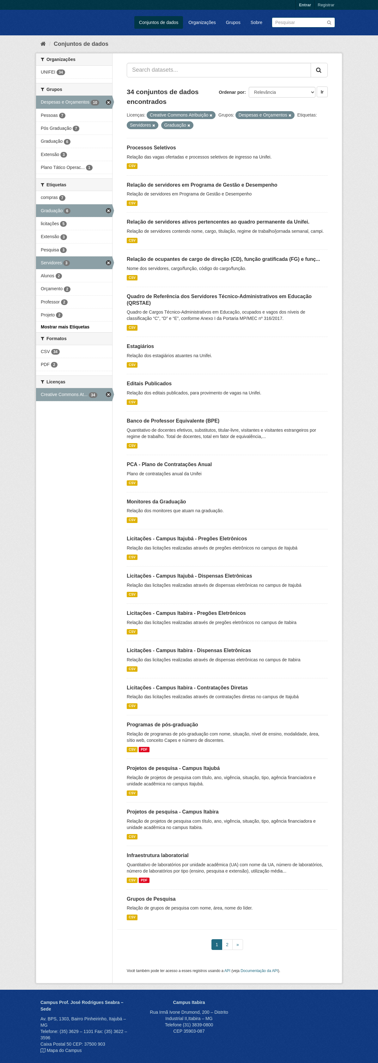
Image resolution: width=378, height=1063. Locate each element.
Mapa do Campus (64, 1050)
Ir (322, 91)
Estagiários (140, 346)
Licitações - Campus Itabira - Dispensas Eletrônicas (189, 650)
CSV (132, 166)
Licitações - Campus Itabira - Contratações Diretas (187, 687)
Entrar (305, 5)
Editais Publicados (149, 383)
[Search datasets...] (219, 70)
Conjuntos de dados (159, 22)
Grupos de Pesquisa (151, 899)
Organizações (202, 22)
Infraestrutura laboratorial (158, 855)
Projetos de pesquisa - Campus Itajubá (173, 768)
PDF (144, 749)
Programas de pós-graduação (162, 724)
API (227, 971)
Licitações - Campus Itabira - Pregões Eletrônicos (186, 613)
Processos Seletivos (151, 147)
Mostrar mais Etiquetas (65, 326)
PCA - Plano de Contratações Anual (169, 464)
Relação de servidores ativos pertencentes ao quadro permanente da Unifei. (218, 222)
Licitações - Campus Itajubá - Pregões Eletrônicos (187, 538)
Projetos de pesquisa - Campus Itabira (173, 811)
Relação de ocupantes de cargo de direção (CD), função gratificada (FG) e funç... (223, 259)
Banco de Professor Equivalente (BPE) (173, 420)
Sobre (256, 22)
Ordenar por (231, 92)
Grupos (233, 22)
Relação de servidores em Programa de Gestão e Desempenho (202, 185)
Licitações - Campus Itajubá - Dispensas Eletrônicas (189, 576)
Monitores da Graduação (156, 501)
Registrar (326, 5)
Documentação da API (259, 971)
